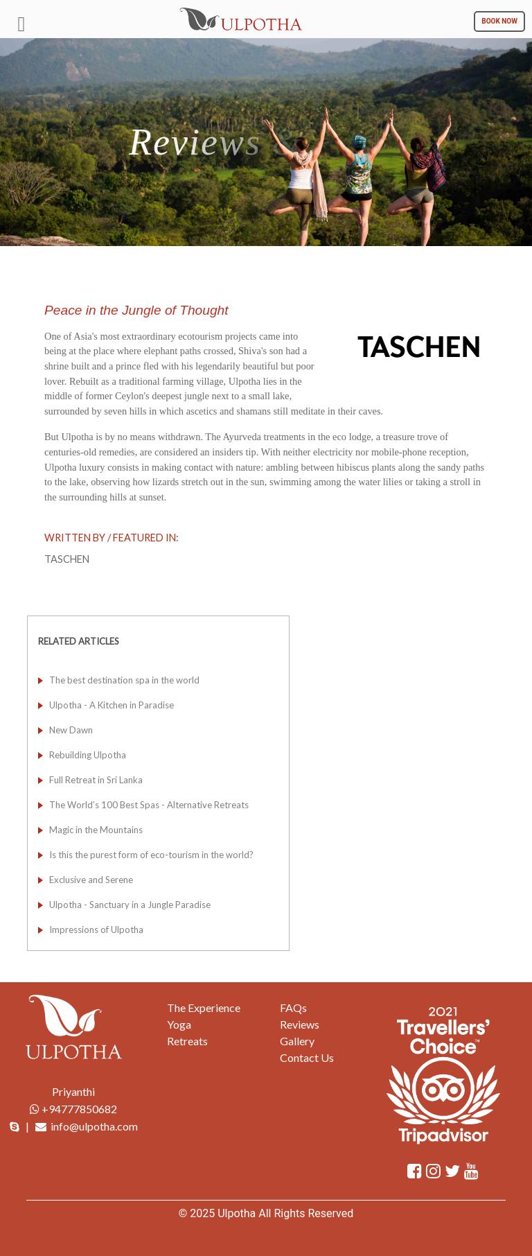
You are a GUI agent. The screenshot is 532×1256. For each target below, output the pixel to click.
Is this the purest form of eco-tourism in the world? (151, 854)
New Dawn (71, 729)
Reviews (299, 1024)
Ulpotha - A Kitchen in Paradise (111, 704)
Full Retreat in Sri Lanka (96, 779)
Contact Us (307, 1057)
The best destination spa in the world (124, 680)
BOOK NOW (499, 21)
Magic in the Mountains (96, 829)
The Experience (203, 1007)
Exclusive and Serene (91, 879)
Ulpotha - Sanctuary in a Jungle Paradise (130, 904)
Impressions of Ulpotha (96, 929)
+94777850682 (73, 1108)
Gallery (297, 1040)
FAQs (293, 1007)
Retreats (187, 1040)
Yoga (179, 1024)
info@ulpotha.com (94, 1126)
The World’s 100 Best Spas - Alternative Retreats (149, 804)
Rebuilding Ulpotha (87, 754)
